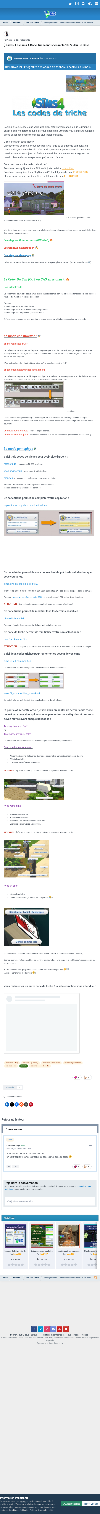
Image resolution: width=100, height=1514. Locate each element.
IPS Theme (14, 1335)
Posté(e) (18, 1148)
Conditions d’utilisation (19, 1510)
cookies (23, 1501)
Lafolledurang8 (13, 1145)
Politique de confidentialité (54, 1335)
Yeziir (9, 40)
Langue (35, 1335)
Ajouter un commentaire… (20, 1201)
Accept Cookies (71, 1504)
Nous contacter (73, 1335)
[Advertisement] (50, 1305)
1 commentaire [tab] (14, 1129)
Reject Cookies (91, 1504)
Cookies (84, 1335)
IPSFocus (25, 1335)
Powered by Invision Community (50, 1343)
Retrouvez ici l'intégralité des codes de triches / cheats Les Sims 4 (48, 67)
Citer (15, 1166)
